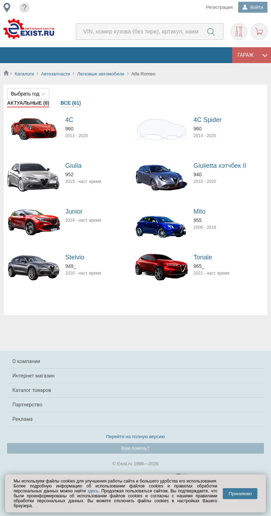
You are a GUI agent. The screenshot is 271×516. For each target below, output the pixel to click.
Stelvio (74, 257)
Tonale (202, 257)
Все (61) (70, 103)
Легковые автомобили (100, 73)
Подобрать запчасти (239, 31)
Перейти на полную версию (135, 436)
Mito (199, 211)
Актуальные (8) (28, 103)
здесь (93, 491)
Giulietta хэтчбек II (219, 165)
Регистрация (219, 7)
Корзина (259, 31)
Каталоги (24, 73)
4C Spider (207, 119)
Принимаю (240, 493)
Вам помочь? (135, 448)
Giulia (73, 165)
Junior (74, 211)
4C (69, 119)
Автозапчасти (55, 73)
